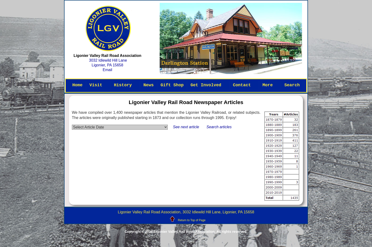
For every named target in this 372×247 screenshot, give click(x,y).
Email (107, 70)
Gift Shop (172, 85)
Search (292, 85)
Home (77, 85)
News (149, 85)
